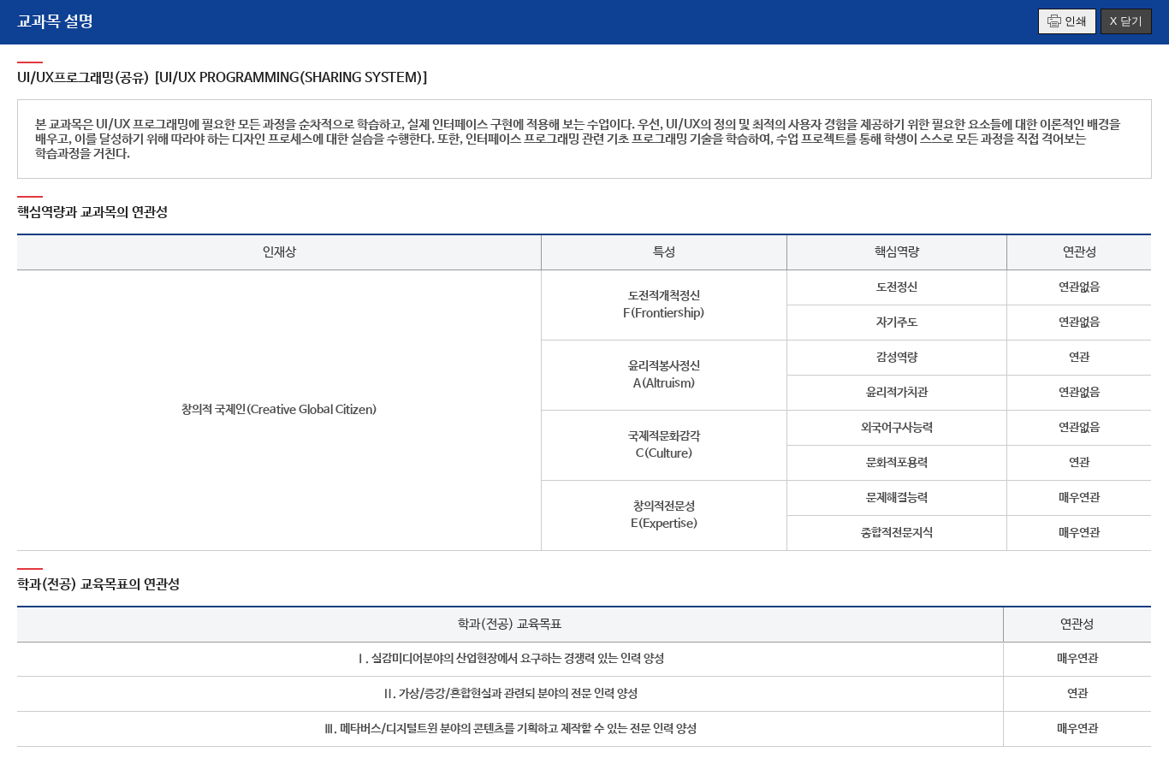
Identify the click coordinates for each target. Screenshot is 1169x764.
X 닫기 (1126, 21)
